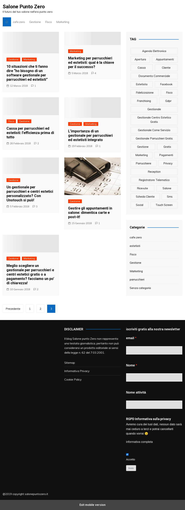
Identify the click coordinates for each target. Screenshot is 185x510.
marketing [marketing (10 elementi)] (141, 155)
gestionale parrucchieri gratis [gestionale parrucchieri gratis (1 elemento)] (154, 138)
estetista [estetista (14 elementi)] (141, 84)
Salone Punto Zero (24, 7)
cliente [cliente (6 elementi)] (166, 67)
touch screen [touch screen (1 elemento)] (164, 205)
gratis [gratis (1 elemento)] (167, 146)
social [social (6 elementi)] (139, 205)
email (130, 338)
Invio (131, 468)
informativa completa (139, 441)
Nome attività (136, 392)
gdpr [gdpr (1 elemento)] (168, 101)
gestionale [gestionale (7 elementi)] (154, 109)
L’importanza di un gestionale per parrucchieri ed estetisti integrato (90, 135)
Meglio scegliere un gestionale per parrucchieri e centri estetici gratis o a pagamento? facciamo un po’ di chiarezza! (30, 274)
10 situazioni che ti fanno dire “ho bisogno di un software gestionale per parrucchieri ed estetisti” (27, 73)
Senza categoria (140, 288)
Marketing (62, 22)
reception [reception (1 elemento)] (154, 171)
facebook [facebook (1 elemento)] (166, 84)
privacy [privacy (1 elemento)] (168, 163)
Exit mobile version (92, 505)
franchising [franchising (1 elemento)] (144, 101)
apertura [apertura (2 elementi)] (140, 59)
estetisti (135, 246)
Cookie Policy (73, 379)
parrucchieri (137, 279)
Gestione (35, 22)
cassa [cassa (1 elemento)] (142, 67)
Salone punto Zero (84, 338)
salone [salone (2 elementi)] (167, 188)
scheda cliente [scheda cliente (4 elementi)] (145, 196)
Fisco (48, 22)
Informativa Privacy (77, 371)
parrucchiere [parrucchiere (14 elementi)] (143, 163)
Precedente (13, 308)
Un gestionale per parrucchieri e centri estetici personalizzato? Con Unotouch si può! (30, 193)
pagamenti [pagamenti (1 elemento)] (166, 155)
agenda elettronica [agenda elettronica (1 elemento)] (154, 51)
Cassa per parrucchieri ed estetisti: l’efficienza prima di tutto (30, 132)
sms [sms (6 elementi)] (170, 196)
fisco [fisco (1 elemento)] (169, 92)
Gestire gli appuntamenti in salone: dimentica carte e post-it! (90, 212)
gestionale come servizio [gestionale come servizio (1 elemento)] (154, 130)
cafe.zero (19, 22)
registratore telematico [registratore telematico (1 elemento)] (154, 180)
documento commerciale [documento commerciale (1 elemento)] (154, 76)
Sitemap (69, 362)
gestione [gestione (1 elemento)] (143, 146)
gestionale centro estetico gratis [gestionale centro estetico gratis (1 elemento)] (154, 120)
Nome (130, 365)
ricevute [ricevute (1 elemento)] (142, 188)
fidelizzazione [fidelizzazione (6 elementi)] (145, 92)
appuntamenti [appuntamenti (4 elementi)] (165, 59)
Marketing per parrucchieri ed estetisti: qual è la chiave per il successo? (91, 62)
